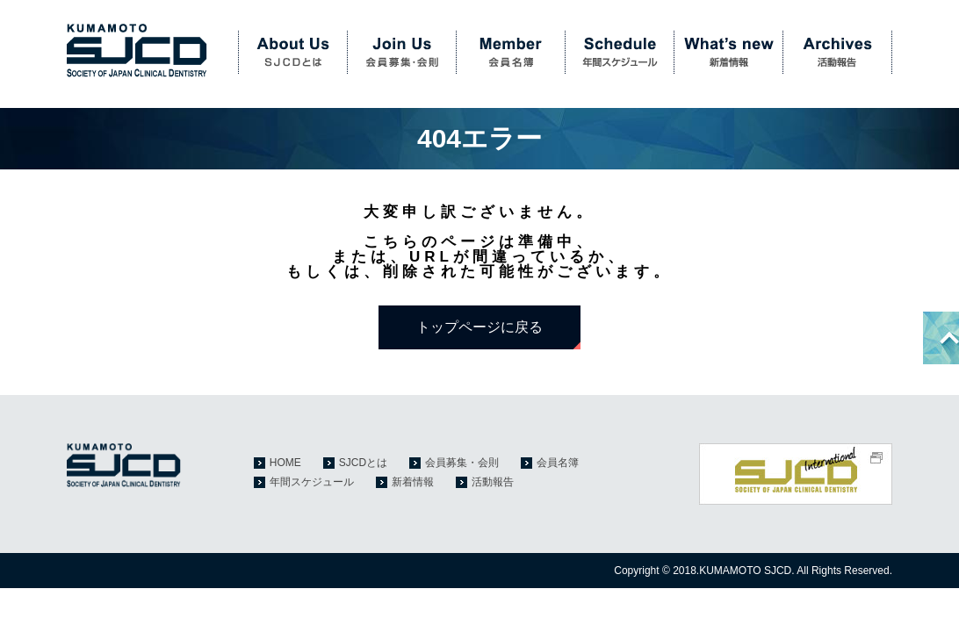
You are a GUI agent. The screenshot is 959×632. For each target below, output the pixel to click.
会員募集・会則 (401, 53)
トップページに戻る (479, 327)
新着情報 (728, 53)
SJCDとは (292, 53)
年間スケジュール (619, 53)
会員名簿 (510, 53)
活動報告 (837, 53)
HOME (285, 462)
